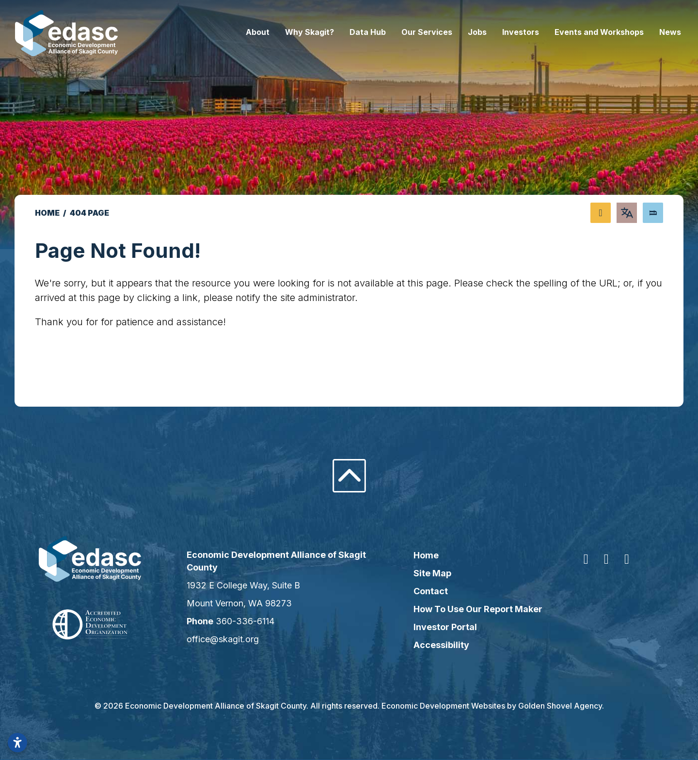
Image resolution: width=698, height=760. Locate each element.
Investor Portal (442, 627)
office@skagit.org (233, 639)
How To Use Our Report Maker (474, 609)
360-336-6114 (255, 621)
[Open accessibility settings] (17, 742)
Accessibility (438, 645)
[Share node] (600, 213)
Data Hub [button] (348, 32)
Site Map (429, 573)
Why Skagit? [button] (289, 32)
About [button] (238, 32)
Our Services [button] (406, 32)
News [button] (650, 32)
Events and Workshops (579, 32)
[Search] (653, 213)
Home (422, 555)
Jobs (457, 32)
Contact (427, 591)
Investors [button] (500, 32)
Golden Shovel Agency (560, 706)
